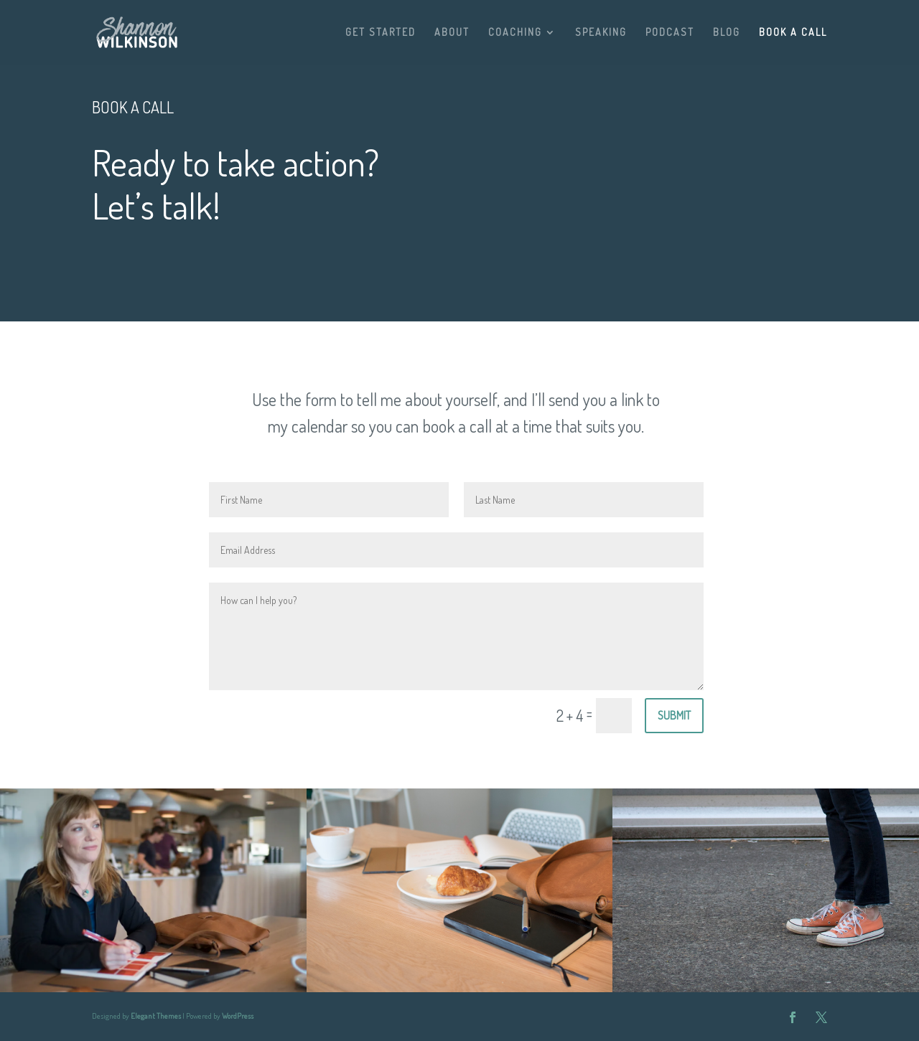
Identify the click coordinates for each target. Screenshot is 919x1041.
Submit (674, 715)
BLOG (726, 32)
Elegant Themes (156, 1016)
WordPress (237, 1016)
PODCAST (669, 32)
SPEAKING (601, 32)
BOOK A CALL (793, 32)
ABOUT (452, 32)
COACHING (515, 32)
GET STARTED (380, 32)
